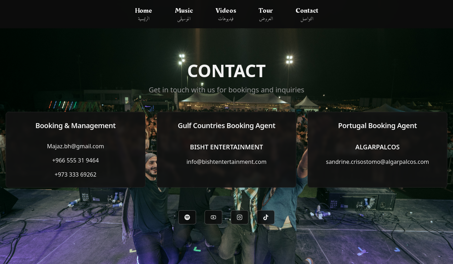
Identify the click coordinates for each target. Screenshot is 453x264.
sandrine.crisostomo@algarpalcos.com (377, 162)
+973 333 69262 (75, 174)
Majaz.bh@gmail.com (75, 146)
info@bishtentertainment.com (226, 162)
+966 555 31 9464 (75, 160)
